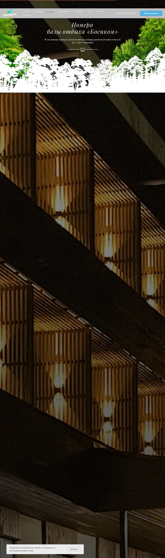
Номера (50, 3)
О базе (26, 3)
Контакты (27, 7)
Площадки (78, 3)
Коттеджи (38, 3)
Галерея (100, 3)
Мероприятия (64, 3)
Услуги (90, 3)
